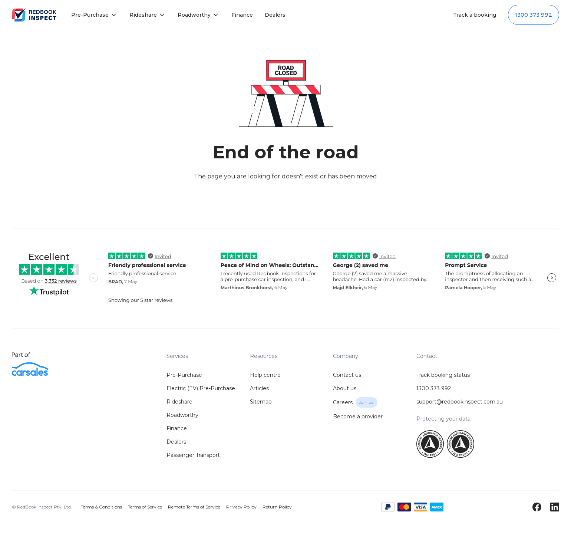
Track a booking (474, 14)
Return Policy (277, 507)
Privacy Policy (241, 507)
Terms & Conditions (101, 507)
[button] (94, 15)
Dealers (275, 14)
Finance (242, 14)
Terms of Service (145, 507)
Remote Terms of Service (194, 507)
